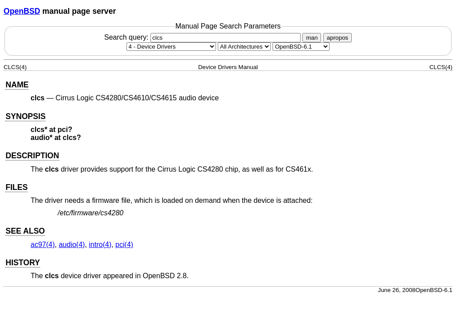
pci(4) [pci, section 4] (124, 244)
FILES (16, 187)
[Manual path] (301, 46)
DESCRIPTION (32, 155)
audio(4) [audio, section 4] (72, 244)
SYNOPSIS (25, 116)
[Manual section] (171, 46)
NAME (16, 84)
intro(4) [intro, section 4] (100, 244)
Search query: (203, 37)
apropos (337, 37)
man (312, 37)
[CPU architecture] (244, 46)
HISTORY (22, 262)
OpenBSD (22, 11)
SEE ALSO (25, 230)
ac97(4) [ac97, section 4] (43, 244)
